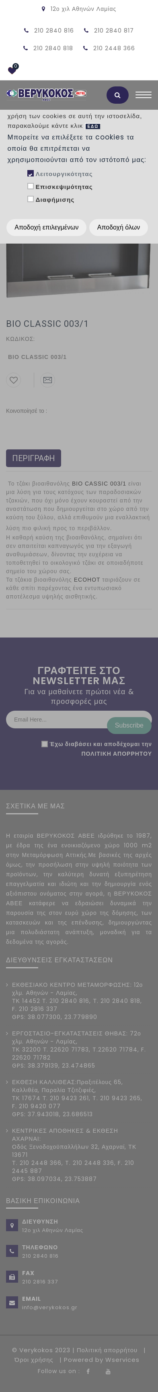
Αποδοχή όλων (118, 227)
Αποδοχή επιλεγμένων (46, 227)
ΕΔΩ (92, 126)
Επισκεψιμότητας (63, 186)
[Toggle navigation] (143, 97)
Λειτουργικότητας (63, 173)
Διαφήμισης (54, 199)
